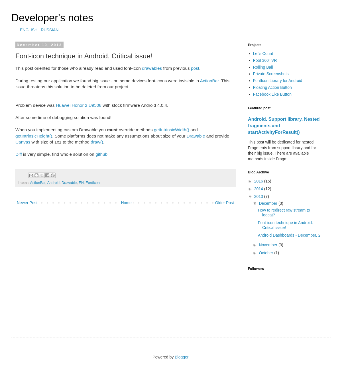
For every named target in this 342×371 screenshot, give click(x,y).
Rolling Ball (263, 67)
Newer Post (27, 202)
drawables (152, 68)
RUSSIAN (49, 30)
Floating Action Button (272, 87)
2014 (259, 188)
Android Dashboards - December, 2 (289, 235)
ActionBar (209, 80)
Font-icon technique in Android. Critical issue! (285, 225)
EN (81, 183)
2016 (259, 181)
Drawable (196, 136)
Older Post (224, 202)
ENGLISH (28, 30)
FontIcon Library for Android (277, 80)
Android (53, 183)
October (266, 253)
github (101, 154)
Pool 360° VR (265, 60)
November (268, 245)
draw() (97, 142)
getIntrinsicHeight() (33, 136)
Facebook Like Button (272, 94)
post (195, 68)
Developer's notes (52, 18)
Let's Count (263, 53)
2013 (259, 196)
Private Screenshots (271, 73)
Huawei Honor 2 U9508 (78, 105)
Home (126, 202)
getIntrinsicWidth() (171, 129)
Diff (18, 154)
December (268, 203)
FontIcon (93, 183)
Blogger (181, 357)
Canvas (22, 142)
